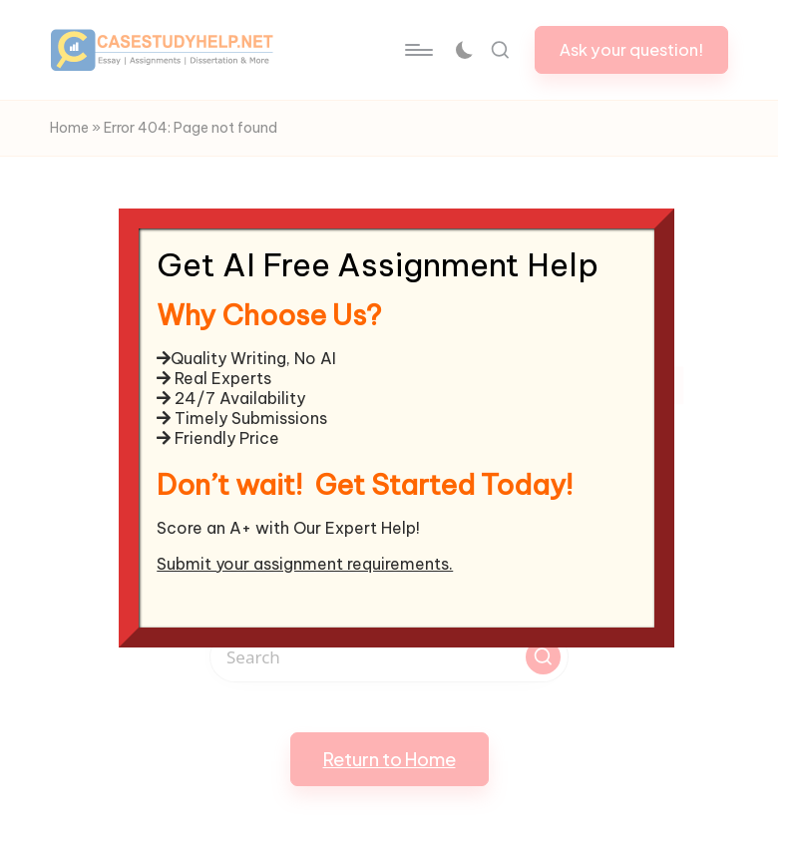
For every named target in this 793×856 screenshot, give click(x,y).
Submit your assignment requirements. (305, 564)
